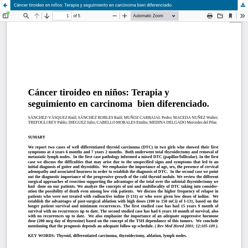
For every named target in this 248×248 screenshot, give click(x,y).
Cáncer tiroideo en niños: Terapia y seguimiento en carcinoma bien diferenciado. (93, 5)
